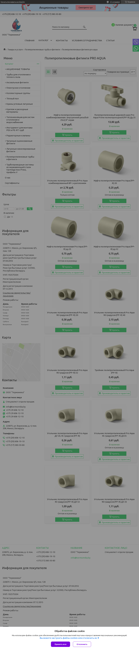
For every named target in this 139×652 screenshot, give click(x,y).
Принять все (60, 644)
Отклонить (82, 644)
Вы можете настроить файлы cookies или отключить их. (68, 638)
